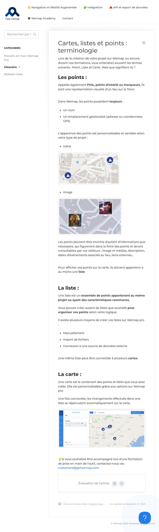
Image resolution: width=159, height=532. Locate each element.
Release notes (13, 74)
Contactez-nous (95, 504)
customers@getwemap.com (78, 468)
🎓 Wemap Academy (41, 18)
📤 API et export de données (128, 7)
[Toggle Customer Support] (145, 518)
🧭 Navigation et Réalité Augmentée (52, 7)
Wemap (117, 523)
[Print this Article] (143, 43)
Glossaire (12, 67)
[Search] (21, 34)
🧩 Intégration (93, 7)
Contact (68, 18)
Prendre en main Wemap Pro (21, 58)
